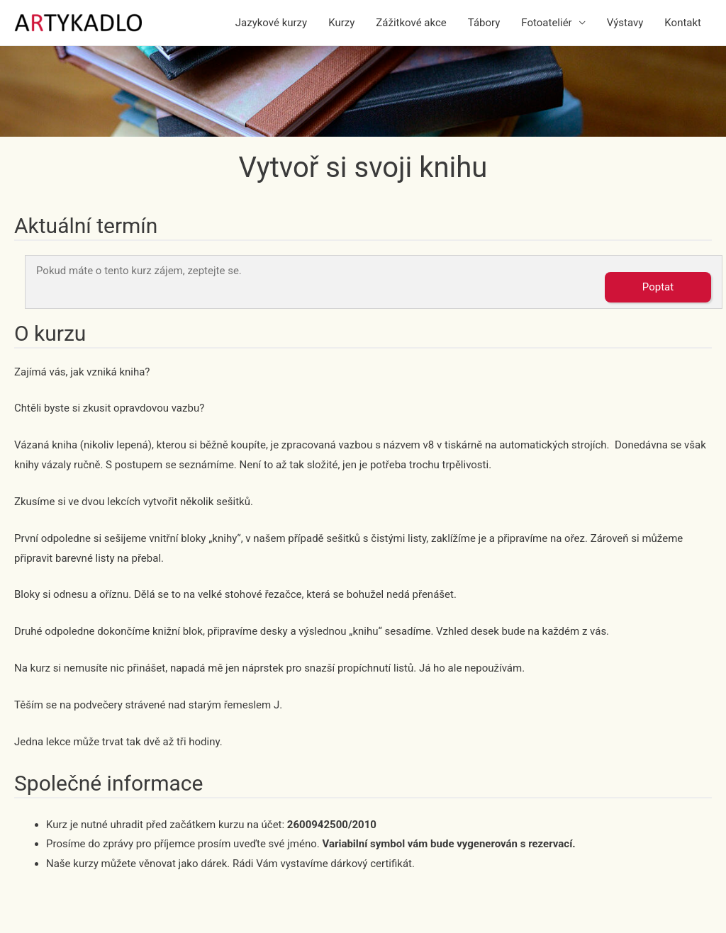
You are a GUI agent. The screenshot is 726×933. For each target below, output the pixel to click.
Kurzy (341, 22)
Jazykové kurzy (271, 22)
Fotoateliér (546, 22)
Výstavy (625, 22)
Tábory (484, 22)
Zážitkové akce (411, 22)
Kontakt (682, 22)
